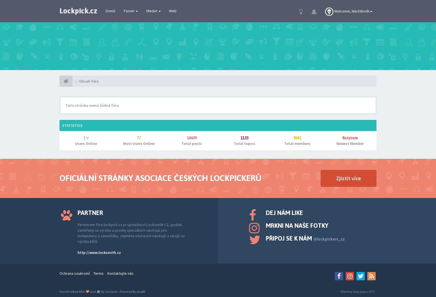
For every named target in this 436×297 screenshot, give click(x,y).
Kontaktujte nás (120, 273)
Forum (131, 10)
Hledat (153, 10)
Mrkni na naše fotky (297, 225)
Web (173, 10)
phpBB (141, 291)
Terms (98, 273)
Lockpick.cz (78, 11)
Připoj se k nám (305, 238)
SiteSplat (111, 291)
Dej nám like (284, 212)
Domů (110, 10)
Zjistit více (348, 178)
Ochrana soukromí (75, 273)
